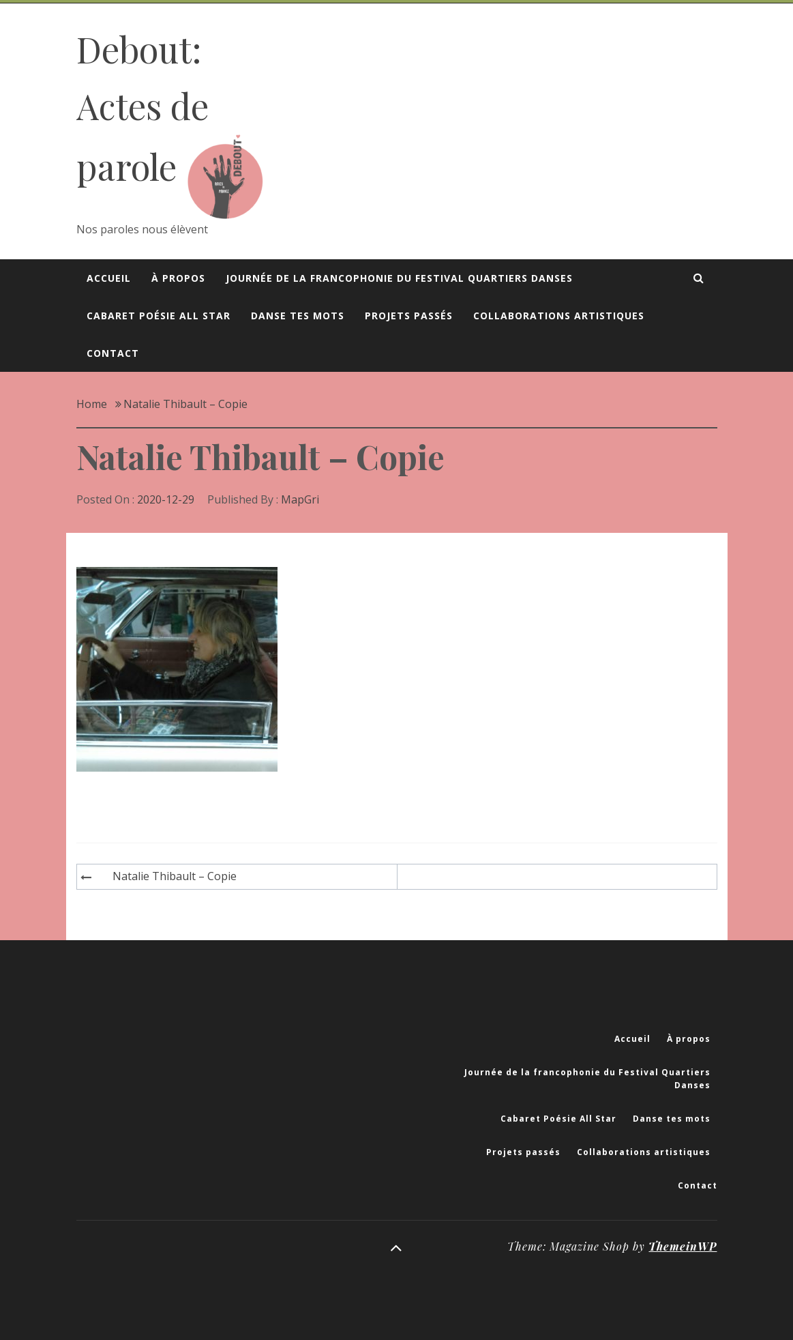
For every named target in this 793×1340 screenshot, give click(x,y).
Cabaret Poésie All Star (158, 315)
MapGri (300, 499)
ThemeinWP (682, 1246)
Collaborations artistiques (558, 315)
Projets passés (409, 315)
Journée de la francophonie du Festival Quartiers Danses (399, 278)
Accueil (109, 278)
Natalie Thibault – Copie (175, 876)
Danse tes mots (297, 315)
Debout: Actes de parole (142, 107)
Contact (113, 353)
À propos (178, 278)
